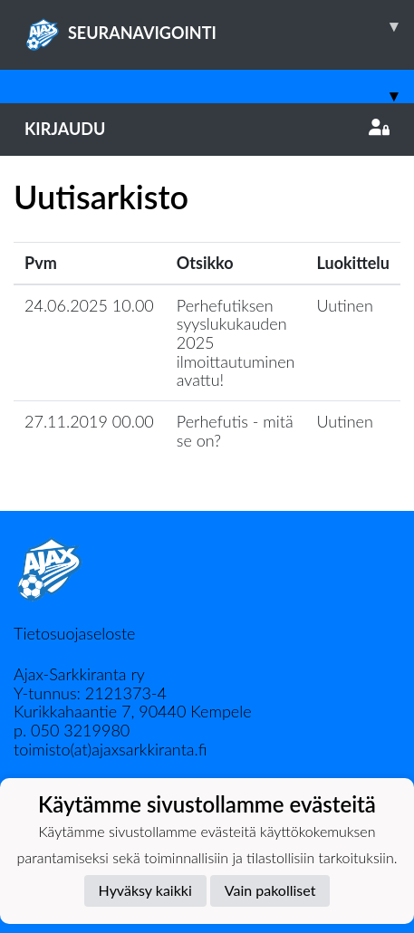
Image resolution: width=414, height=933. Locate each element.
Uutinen (345, 305)
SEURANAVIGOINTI (219, 26)
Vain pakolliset (270, 890)
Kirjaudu (207, 129)
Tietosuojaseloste (74, 633)
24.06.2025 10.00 (89, 305)
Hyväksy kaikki (145, 890)
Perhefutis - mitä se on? (235, 430)
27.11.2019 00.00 (89, 421)
